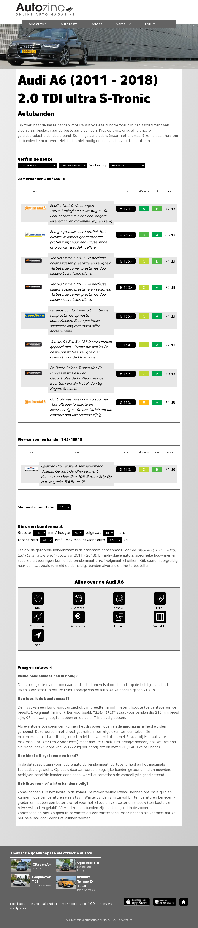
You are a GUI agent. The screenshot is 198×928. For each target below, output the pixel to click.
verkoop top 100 (78, 903)
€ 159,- (126, 373)
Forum (150, 23)
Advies (97, 23)
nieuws (106, 903)
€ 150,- (126, 402)
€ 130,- (126, 287)
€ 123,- (126, 261)
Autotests (69, 23)
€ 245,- (126, 234)
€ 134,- (126, 344)
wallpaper (19, 908)
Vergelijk (123, 23)
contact (18, 903)
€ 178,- (126, 208)
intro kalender (44, 903)
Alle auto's (38, 23)
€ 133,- (126, 316)
